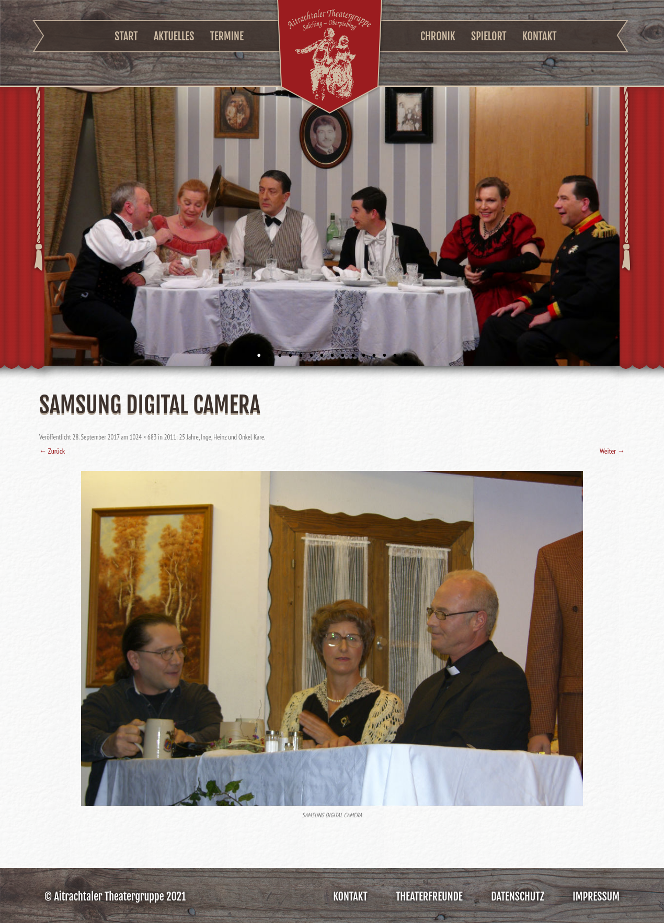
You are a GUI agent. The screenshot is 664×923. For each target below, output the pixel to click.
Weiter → (612, 451)
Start (126, 36)
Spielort (489, 36)
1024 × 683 (143, 437)
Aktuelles (174, 36)
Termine (227, 36)
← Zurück (52, 451)
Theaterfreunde (429, 896)
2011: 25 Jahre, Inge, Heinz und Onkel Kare (214, 437)
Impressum (596, 896)
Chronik (437, 36)
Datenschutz (517, 896)
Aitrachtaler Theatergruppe (329, 58)
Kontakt (539, 36)
